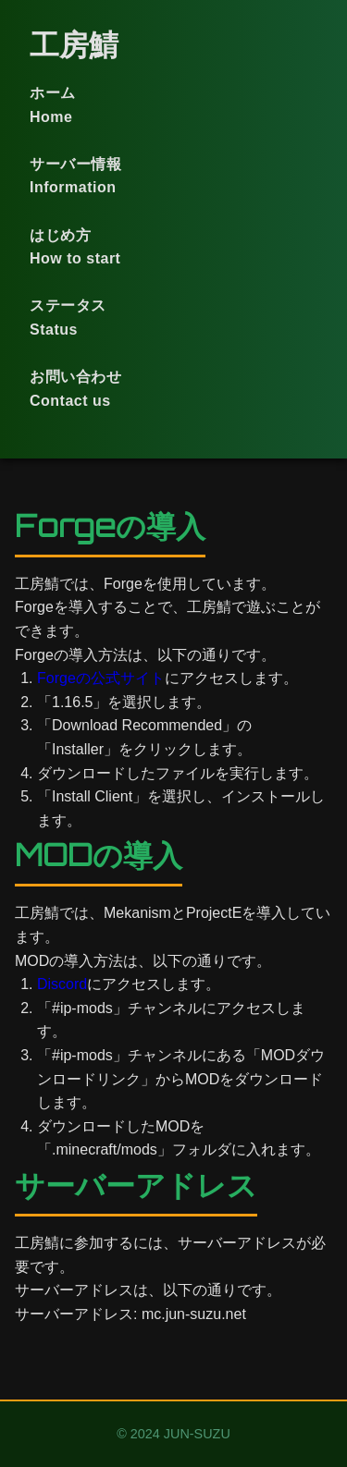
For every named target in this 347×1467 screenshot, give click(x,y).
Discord (62, 984)
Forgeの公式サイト (101, 678)
